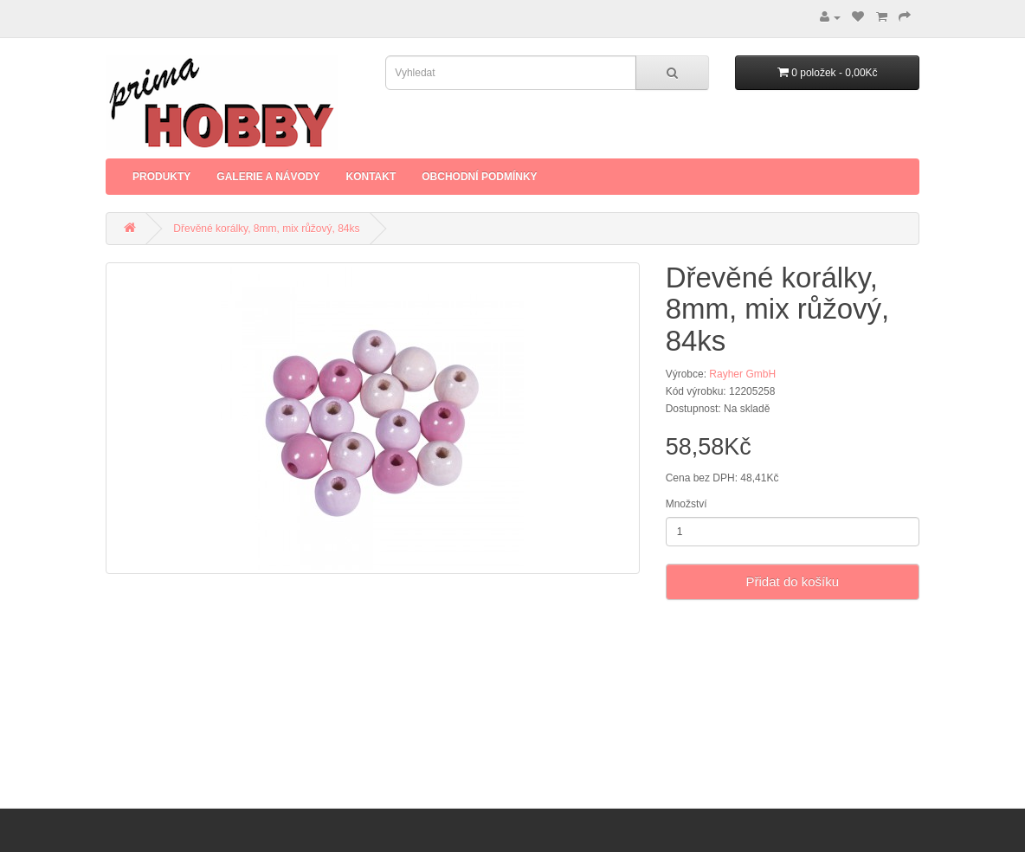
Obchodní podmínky (479, 177)
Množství (686, 504)
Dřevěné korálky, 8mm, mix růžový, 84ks (266, 229)
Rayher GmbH (742, 374)
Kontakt (370, 177)
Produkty (161, 177)
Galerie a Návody (267, 177)
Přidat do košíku (793, 581)
